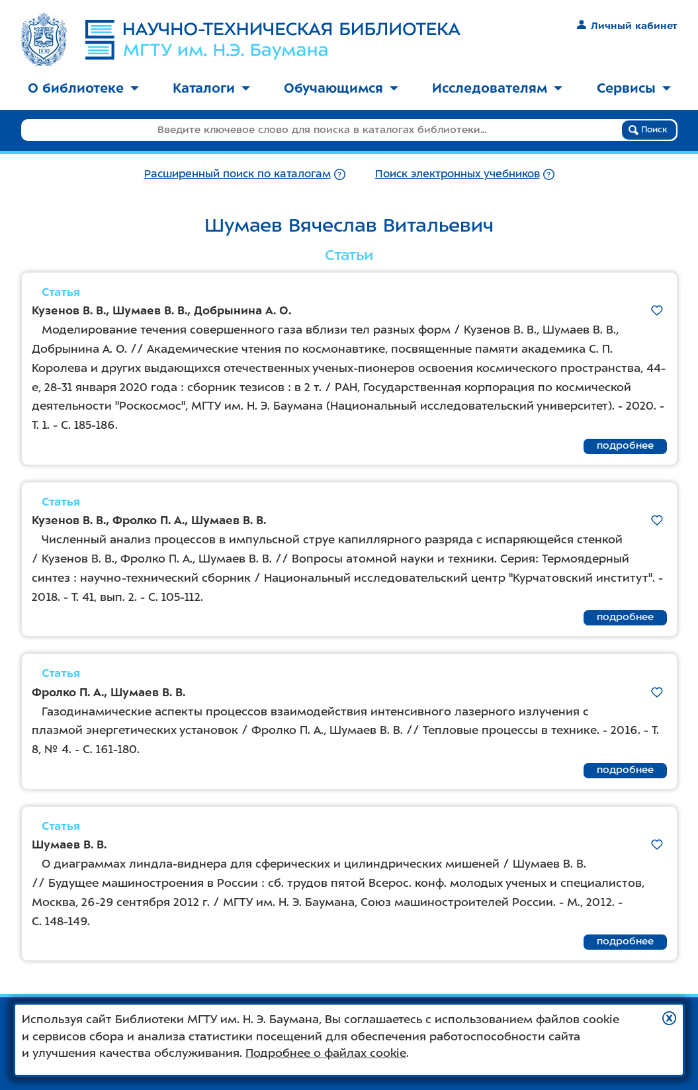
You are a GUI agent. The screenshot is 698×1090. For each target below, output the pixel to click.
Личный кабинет (627, 26)
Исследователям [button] (497, 88)
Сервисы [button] (634, 88)
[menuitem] (83, 89)
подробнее (625, 445)
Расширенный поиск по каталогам (237, 173)
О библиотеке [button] (83, 88)
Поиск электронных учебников (457, 173)
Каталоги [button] (211, 88)
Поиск (648, 129)
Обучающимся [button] (341, 88)
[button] (669, 1018)
